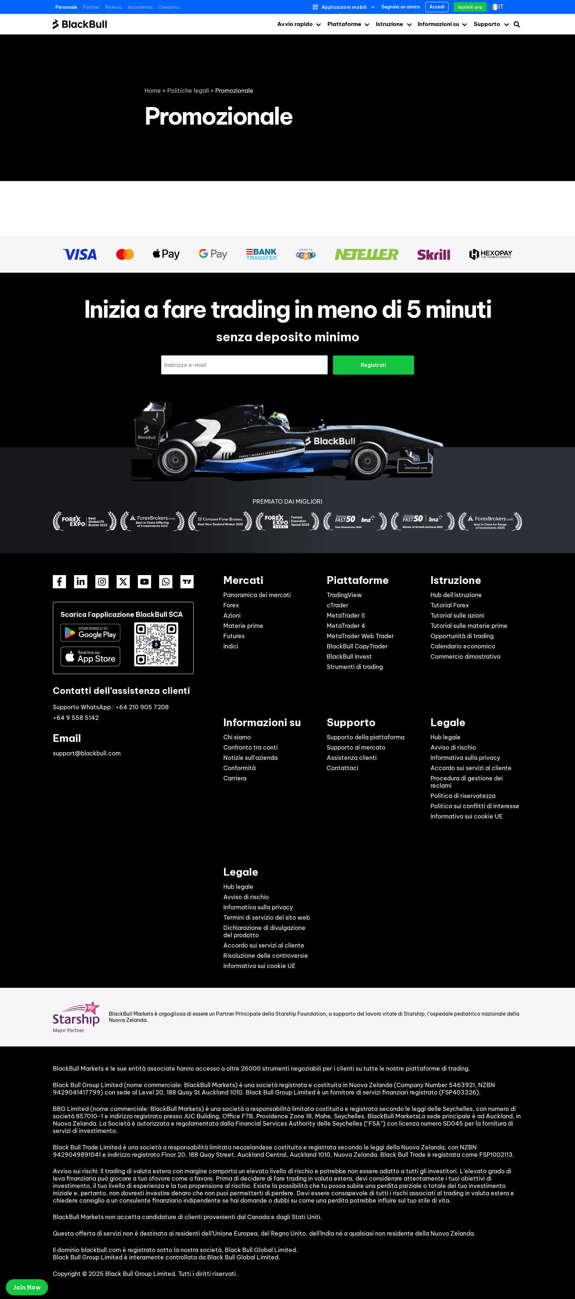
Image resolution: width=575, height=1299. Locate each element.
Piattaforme (344, 24)
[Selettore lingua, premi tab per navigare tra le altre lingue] (501, 7)
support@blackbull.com (87, 753)
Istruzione (389, 24)
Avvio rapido (295, 24)
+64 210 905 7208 (142, 706)
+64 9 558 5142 (76, 717)
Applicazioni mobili (344, 7)
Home (152, 90)
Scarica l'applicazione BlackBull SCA (122, 614)
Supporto (487, 24)
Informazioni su (438, 24)
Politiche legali (188, 90)
